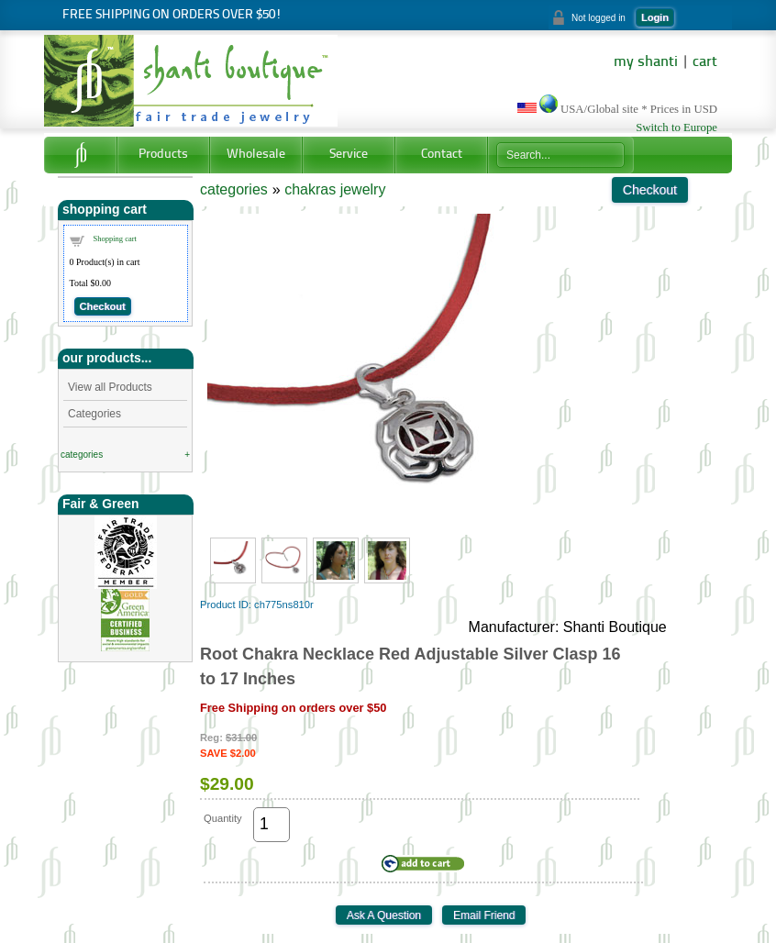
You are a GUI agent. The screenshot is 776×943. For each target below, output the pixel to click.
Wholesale (256, 154)
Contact (441, 154)
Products (163, 154)
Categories (94, 413)
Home (80, 155)
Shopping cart (115, 238)
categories (82, 454)
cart (705, 62)
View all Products (110, 387)
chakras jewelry (334, 189)
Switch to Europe (676, 127)
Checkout (103, 306)
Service (348, 154)
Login (655, 17)
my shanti (646, 62)
